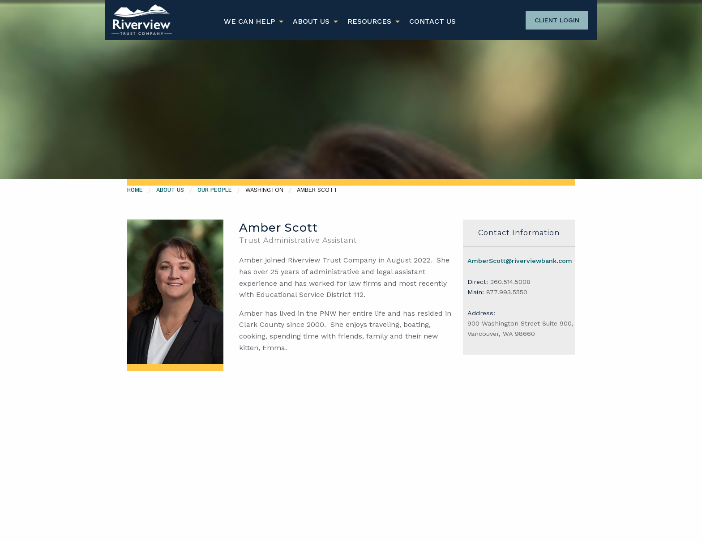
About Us (311, 21)
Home (135, 189)
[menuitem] (251, 21)
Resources (369, 21)
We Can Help (249, 21)
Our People (214, 189)
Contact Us (432, 21)
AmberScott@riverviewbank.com (519, 260)
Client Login (557, 20)
